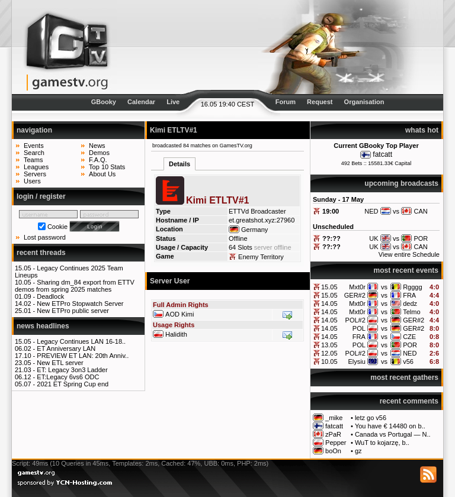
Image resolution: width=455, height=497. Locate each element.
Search (34, 152)
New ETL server (60, 362)
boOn (333, 450)
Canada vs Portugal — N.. (393, 434)
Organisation (364, 101)
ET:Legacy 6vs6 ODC (68, 376)
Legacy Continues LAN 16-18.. (81, 341)
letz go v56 (370, 417)
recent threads (41, 252)
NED (409, 353)
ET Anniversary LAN (66, 348)
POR (410, 344)
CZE (409, 336)
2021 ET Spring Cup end (72, 384)
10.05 (329, 361)
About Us (102, 174)
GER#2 (355, 295)
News (97, 145)
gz (358, 450)
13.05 (329, 344)
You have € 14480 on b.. (390, 426)
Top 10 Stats (107, 166)
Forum (285, 101)
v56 (408, 361)
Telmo (411, 311)
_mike (333, 417)
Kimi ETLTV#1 (173, 130)
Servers (35, 174)
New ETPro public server (73, 310)
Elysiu (357, 361)
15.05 (329, 287)
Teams (33, 159)
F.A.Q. (98, 159)
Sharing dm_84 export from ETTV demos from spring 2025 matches (74, 286)
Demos (99, 152)
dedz (410, 303)
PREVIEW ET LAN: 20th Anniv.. (83, 355)
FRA (409, 295)
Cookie (57, 226)
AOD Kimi (179, 314)
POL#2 (355, 320)
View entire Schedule (409, 254)
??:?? (331, 238)
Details (179, 163)
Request (319, 101)
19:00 (330, 211)
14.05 (329, 303)
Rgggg (412, 287)
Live (173, 101)
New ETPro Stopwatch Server (80, 303)
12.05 (329, 353)
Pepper (335, 442)
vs (384, 287)
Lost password (45, 237)
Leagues (36, 166)
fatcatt (382, 154)
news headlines (43, 326)
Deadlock (50, 296)
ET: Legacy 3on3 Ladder (72, 369)
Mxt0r (357, 287)
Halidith (176, 334)
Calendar (141, 101)
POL (359, 328)
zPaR (333, 434)
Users (32, 181)
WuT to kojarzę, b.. (382, 442)
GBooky (103, 101)
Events (34, 145)
